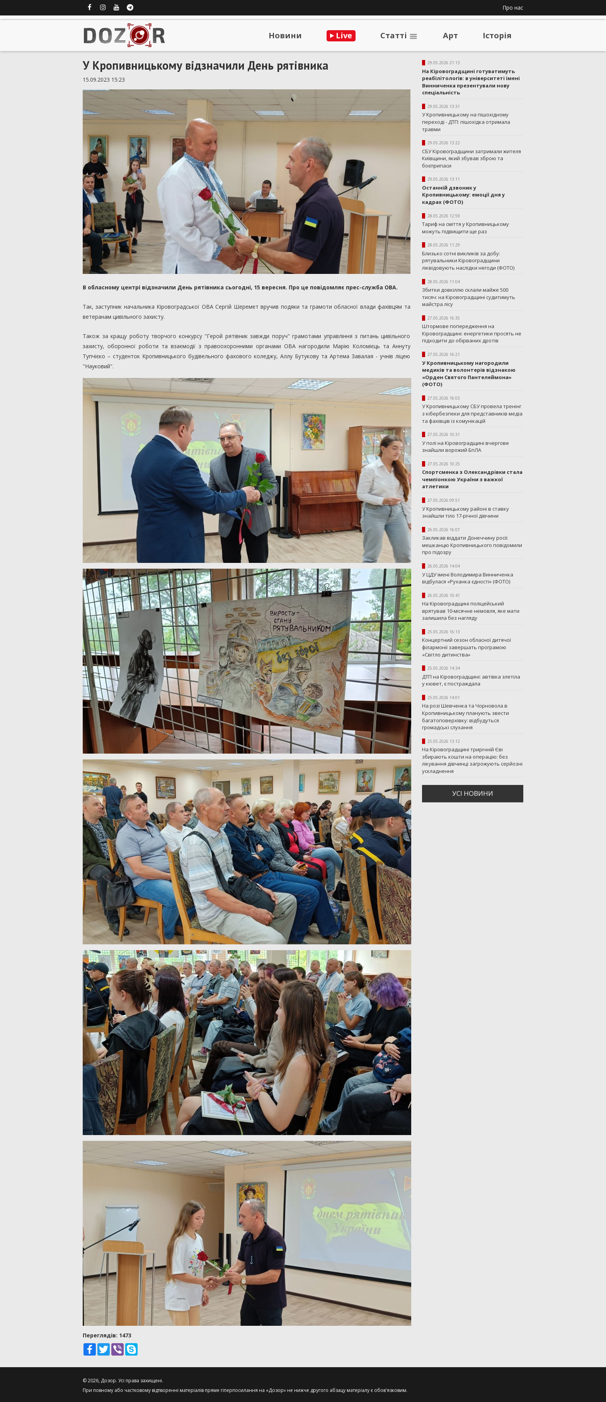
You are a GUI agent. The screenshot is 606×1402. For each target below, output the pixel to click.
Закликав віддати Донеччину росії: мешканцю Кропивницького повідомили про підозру (472, 545)
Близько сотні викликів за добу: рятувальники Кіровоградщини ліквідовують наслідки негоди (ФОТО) (468, 260)
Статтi (399, 35)
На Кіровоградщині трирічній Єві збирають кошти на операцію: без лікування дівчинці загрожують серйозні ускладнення (472, 760)
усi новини (472, 793)
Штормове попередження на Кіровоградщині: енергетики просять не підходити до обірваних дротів (471, 333)
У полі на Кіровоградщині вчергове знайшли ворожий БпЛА (465, 446)
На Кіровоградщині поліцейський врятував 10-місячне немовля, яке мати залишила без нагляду (470, 610)
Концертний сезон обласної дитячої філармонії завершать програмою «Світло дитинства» (466, 647)
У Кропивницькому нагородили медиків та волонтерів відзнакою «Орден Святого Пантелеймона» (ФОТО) (469, 373)
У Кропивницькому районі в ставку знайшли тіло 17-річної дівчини (465, 512)
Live (341, 35)
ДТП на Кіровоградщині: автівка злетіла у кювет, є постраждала (471, 680)
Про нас (512, 7)
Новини (285, 35)
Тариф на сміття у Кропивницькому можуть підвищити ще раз (465, 228)
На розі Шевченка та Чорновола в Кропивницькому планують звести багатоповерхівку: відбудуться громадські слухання (465, 716)
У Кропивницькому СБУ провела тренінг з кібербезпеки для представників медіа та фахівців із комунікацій (472, 413)
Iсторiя (497, 35)
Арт (450, 35)
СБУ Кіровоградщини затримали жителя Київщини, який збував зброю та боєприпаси (471, 158)
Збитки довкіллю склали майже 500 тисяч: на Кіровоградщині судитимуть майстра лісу (468, 297)
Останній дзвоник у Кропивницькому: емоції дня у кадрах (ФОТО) (463, 194)
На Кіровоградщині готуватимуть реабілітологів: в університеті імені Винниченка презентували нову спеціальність (471, 82)
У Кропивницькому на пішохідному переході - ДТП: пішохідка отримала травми (466, 121)
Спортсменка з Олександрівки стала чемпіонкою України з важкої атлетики (472, 479)
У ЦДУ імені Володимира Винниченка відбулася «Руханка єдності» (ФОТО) (467, 578)
